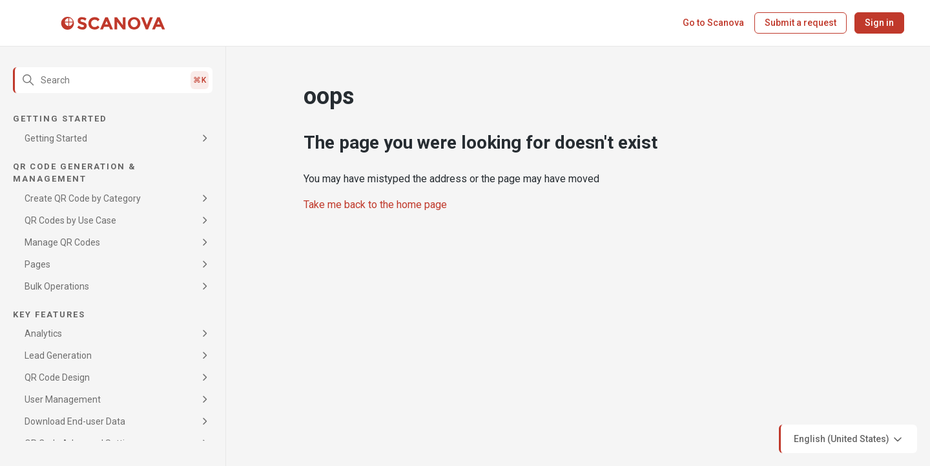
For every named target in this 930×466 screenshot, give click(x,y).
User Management (63, 399)
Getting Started (56, 138)
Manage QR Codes (62, 242)
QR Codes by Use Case (70, 220)
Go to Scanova (713, 22)
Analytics (43, 333)
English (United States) (849, 439)
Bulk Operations (57, 286)
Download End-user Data (75, 421)
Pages (37, 264)
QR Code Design (57, 377)
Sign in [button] (879, 22)
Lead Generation (58, 355)
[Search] (112, 80)
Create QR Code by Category (83, 198)
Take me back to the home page (375, 204)
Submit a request (800, 22)
